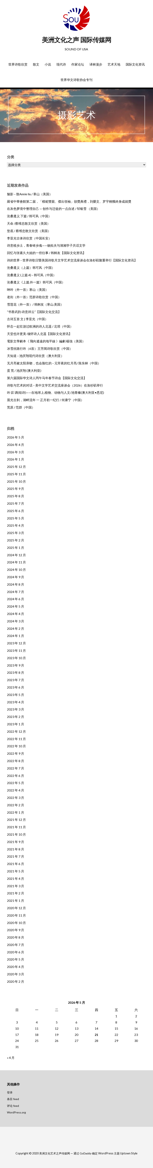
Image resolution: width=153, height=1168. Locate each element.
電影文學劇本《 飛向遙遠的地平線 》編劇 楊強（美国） (46, 341)
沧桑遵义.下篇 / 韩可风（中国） (29, 216)
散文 (36, 64)
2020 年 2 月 (15, 981)
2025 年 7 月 (15, 503)
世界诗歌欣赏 (17, 64)
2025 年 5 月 (15, 518)
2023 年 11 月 (16, 650)
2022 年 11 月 (16, 739)
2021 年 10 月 (16, 834)
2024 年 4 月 (15, 614)
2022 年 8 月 (15, 761)
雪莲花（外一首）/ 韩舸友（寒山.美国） (35, 304)
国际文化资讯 (135, 64)
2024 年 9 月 (15, 577)
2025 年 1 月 (15, 547)
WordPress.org (16, 1112)
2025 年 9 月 (15, 488)
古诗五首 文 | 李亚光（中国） (27, 319)
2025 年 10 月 (16, 481)
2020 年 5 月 (15, 959)
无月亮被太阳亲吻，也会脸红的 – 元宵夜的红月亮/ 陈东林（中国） (54, 363)
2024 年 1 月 (15, 636)
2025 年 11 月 (16, 474)
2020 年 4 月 (15, 967)
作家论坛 (77, 64)
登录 (10, 1092)
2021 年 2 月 (15, 893)
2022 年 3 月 (15, 797)
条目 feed (13, 1099)
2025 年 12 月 (16, 466)
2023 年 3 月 (15, 709)
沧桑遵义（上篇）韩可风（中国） (31, 267)
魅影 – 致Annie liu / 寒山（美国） (29, 194)
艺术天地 (114, 64)
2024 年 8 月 (15, 584)
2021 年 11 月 (16, 827)
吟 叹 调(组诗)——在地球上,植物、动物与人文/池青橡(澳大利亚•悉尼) (55, 392)
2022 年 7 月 (15, 768)
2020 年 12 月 (16, 908)
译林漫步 (95, 64)
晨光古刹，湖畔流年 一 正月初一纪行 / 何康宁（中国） (45, 400)
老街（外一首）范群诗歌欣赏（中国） (34, 297)
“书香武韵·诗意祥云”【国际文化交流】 (34, 312)
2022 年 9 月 (15, 753)
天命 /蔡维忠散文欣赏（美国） (28, 223)
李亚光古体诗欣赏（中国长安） (29, 238)
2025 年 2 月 (15, 540)
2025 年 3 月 (15, 533)
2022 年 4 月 (15, 790)
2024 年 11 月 (16, 562)
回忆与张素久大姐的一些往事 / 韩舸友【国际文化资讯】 (46, 253)
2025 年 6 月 (15, 511)
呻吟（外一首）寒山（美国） (27, 289)
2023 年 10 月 (16, 658)
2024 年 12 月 (16, 555)
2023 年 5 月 (15, 695)
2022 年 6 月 (15, 775)
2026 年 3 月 (15, 452)
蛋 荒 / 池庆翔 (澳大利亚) (24, 370)
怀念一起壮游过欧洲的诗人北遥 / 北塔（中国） (40, 326)
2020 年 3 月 (15, 974)
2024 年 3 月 (15, 621)
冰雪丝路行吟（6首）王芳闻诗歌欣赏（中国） (40, 348)
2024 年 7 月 (15, 592)
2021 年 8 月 (15, 849)
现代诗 (61, 64)
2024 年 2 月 (15, 628)
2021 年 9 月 (15, 842)
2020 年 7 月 (15, 945)
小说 (48, 64)
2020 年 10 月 (16, 923)
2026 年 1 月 (15, 459)
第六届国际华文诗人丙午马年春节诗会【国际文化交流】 (47, 378)
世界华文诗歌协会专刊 (76, 80)
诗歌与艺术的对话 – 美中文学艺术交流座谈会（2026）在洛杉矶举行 (55, 385)
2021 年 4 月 (15, 878)
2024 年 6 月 (15, 599)
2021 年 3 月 (15, 886)
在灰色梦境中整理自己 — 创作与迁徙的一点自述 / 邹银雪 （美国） (53, 208)
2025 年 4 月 (15, 525)
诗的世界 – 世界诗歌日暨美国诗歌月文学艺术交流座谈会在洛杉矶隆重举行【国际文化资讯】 (72, 260)
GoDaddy (85, 1153)
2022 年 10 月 (16, 746)
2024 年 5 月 (15, 606)
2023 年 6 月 (15, 687)
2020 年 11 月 (16, 915)
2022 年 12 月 (16, 731)
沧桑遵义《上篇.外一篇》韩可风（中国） (36, 282)
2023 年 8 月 (15, 672)
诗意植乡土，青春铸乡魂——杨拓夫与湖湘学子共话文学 (46, 245)
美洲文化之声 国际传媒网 (76, 40)
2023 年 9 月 (15, 665)
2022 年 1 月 (15, 812)
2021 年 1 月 (15, 900)
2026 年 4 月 (15, 444)
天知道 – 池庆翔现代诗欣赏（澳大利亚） (35, 356)
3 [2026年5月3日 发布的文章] (17, 1022)
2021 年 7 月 (15, 856)
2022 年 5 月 (15, 783)
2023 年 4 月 (15, 702)
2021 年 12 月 (16, 819)
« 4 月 (11, 1057)
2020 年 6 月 (15, 952)
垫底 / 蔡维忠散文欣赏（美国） (29, 231)
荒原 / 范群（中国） (21, 407)
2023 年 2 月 (15, 717)
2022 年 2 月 (15, 805)
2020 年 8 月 (15, 937)
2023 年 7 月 (15, 680)
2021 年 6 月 (15, 864)
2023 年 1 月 (15, 724)
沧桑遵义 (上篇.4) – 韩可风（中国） (31, 275)
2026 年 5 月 (15, 437)
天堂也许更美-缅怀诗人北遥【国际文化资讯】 (39, 334)
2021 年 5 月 (15, 871)
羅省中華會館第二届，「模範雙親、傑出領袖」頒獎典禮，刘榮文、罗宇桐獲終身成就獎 (69, 201)
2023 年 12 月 (16, 643)
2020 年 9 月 (15, 930)
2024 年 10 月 (16, 569)
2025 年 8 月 (15, 496)
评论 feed (13, 1105)
